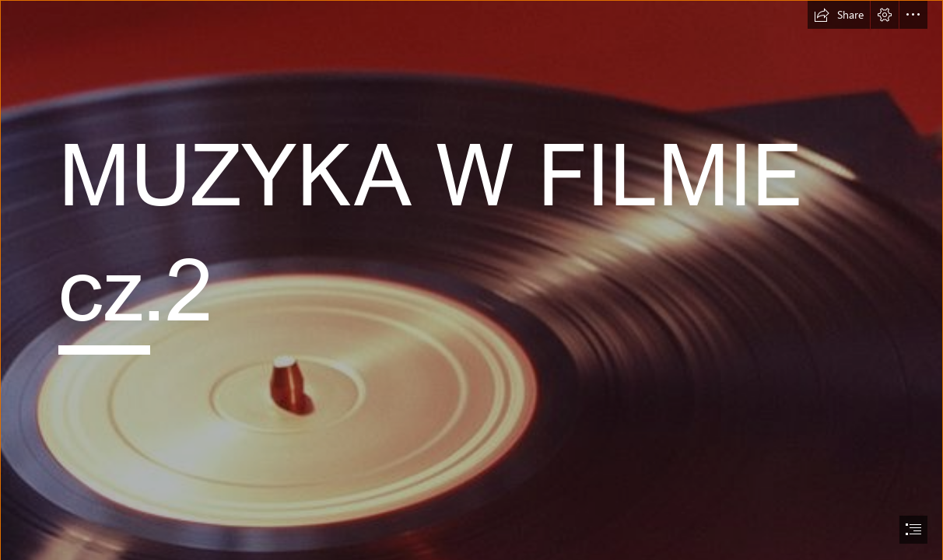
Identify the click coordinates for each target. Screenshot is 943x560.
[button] (839, 15)
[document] (471, 280)
